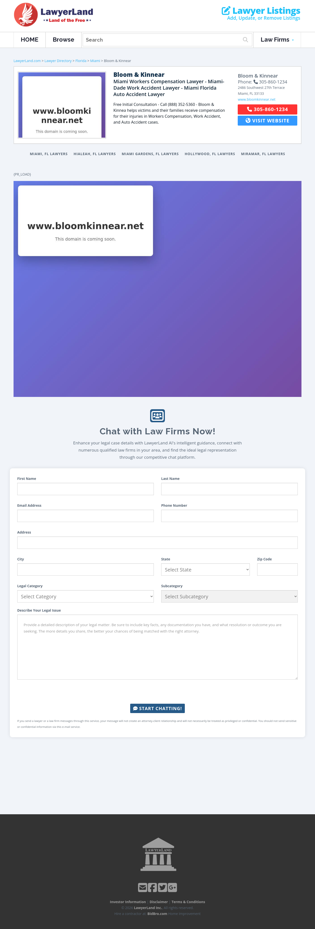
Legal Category (30, 586)
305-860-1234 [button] (267, 109)
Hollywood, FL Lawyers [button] (210, 153)
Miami (95, 60)
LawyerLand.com (27, 60)
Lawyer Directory (58, 60)
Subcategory (172, 586)
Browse (63, 39)
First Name (26, 478)
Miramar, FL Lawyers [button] (263, 153)
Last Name (170, 478)
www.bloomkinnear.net (256, 99)
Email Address (29, 505)
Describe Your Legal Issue (39, 610)
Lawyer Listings (261, 10)
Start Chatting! (157, 708)
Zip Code (264, 559)
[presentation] (157, 691)
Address (24, 532)
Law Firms (277, 39)
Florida (80, 60)
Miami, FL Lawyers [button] (49, 153)
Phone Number (174, 505)
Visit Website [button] (268, 120)
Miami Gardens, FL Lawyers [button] (150, 153)
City (20, 559)
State (165, 559)
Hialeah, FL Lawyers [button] (95, 153)
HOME (29, 39)
